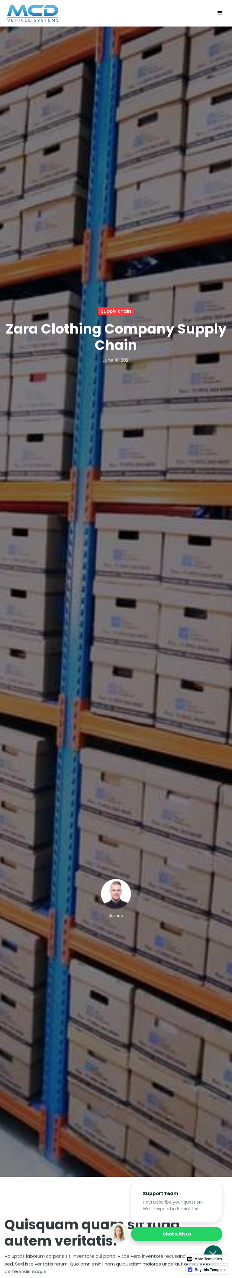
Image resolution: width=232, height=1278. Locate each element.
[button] (220, 13)
